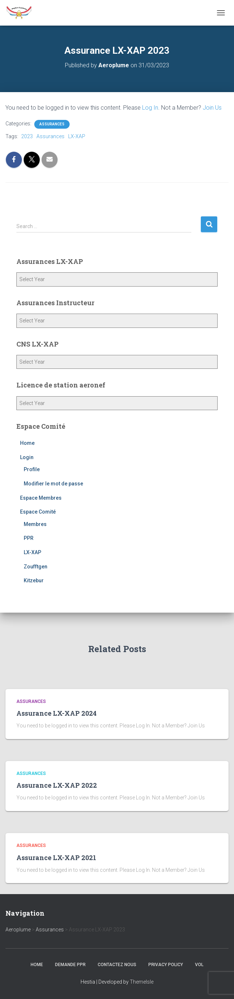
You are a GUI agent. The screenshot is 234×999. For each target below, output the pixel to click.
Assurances (52, 124)
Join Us (212, 107)
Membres (35, 524)
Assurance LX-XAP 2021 (56, 857)
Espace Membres (41, 498)
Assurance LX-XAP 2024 (56, 713)
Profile (32, 469)
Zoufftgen (35, 566)
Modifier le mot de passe (53, 484)
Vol (199, 964)
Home (27, 443)
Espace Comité (38, 512)
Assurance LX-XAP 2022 (56, 785)
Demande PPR (70, 964)
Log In (150, 107)
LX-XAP (76, 136)
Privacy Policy (165, 964)
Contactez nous (117, 964)
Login (27, 457)
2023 (27, 136)
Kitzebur (34, 580)
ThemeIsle (141, 982)
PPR (29, 538)
